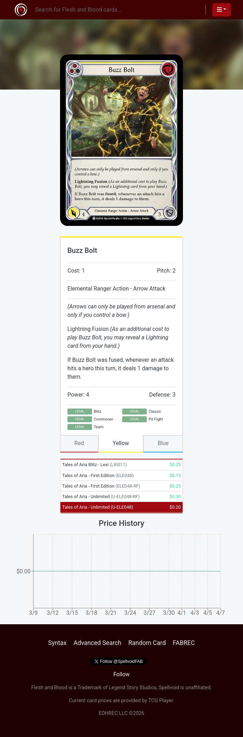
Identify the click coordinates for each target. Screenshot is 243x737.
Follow (121, 674)
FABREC (184, 642)
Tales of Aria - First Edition (98, 475)
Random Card (147, 642)
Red (79, 443)
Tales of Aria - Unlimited (101, 496)
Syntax (57, 642)
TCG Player (160, 701)
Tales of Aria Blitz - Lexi (94, 464)
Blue (163, 443)
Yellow (121, 443)
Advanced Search (97, 642)
